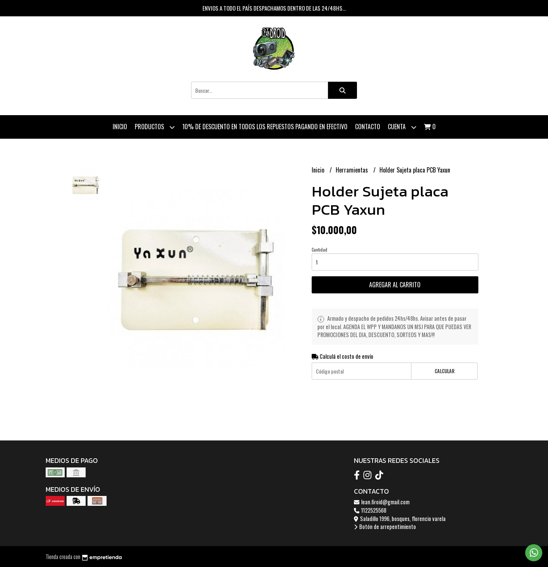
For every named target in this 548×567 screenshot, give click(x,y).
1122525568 (370, 510)
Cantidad (319, 250)
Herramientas (353, 169)
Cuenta (402, 127)
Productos (155, 127)
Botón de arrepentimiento (385, 527)
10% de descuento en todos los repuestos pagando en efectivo (264, 126)
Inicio (120, 126)
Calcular (444, 371)
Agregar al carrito (395, 284)
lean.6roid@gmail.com (381, 502)
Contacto (367, 126)
